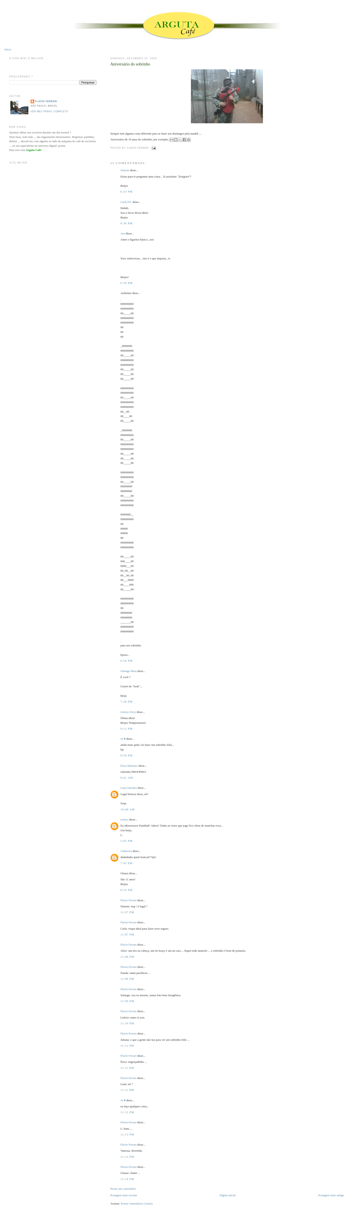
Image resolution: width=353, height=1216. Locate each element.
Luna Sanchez (128, 787)
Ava (122, 233)
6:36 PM (126, 223)
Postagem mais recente (123, 1195)
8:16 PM (126, 890)
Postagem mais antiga (331, 1195)
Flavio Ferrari (128, 900)
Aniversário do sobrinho (130, 64)
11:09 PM (127, 1001)
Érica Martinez (129, 765)
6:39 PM (126, 283)
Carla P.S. (126, 202)
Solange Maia (128, 671)
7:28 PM (126, 701)
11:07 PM (127, 912)
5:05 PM (126, 841)
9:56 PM (126, 755)
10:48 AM (127, 809)
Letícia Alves (128, 712)
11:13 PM (127, 1134)
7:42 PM (126, 863)
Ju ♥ (123, 738)
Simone (124, 170)
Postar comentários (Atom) (136, 1203)
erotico (124, 819)
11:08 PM (127, 956)
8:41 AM (126, 777)
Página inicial (228, 1195)
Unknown (126, 851)
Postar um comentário (123, 1188)
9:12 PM (126, 728)
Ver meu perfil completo (49, 111)
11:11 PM (127, 1045)
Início (8, 49)
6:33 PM (126, 191)
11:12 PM (127, 1112)
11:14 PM (127, 1179)
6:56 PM (126, 660)
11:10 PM (127, 1023)
